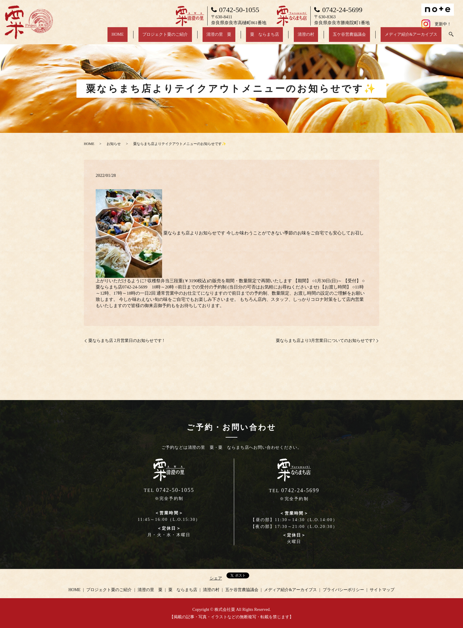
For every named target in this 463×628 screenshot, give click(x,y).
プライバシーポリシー (343, 590)
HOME (169, 37)
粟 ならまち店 (292, 37)
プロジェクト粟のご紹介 (208, 37)
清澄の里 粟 (254, 37)
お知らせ (114, 144)
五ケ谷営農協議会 (361, 37)
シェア (216, 578)
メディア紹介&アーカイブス (415, 37)
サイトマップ (382, 590)
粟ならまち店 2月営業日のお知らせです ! (126, 340)
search (451, 37)
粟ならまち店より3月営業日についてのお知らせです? (325, 340)
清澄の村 (325, 37)
